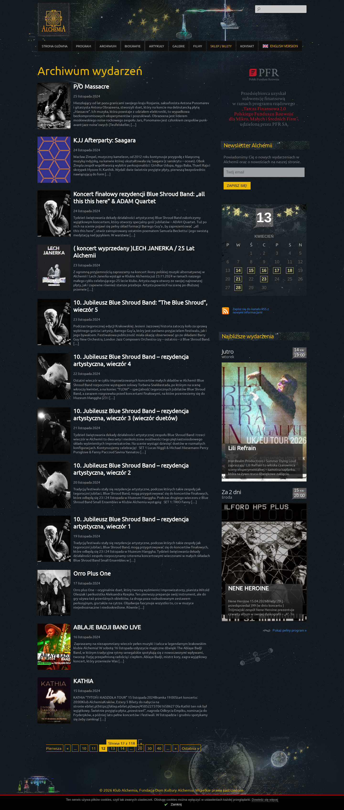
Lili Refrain (242, 447)
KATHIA (83, 680)
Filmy (197, 46)
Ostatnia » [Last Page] (190, 748)
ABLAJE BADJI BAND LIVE (107, 627)
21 (238, 279)
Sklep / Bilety (221, 46)
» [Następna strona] (176, 748)
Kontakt (247, 46)
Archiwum (108, 46)
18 (289, 270)
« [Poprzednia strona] (68, 748)
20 (140, 748)
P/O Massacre (91, 86)
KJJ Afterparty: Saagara (104, 140)
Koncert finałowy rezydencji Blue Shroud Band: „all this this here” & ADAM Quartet (139, 197)
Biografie (132, 46)
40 (159, 748)
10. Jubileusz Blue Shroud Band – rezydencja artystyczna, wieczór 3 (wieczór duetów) (131, 414)
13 (113, 748)
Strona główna (55, 46)
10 (84, 748)
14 (122, 748)
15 (251, 270)
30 (149, 748)
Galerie (178, 46)
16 (264, 270)
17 (276, 270)
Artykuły (156, 46)
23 (264, 279)
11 (93, 748)
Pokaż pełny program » (289, 630)
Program (83, 46)
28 (238, 287)
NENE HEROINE (248, 588)
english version (280, 46)
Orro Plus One (92, 573)
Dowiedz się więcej (265, 799)
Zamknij (176, 804)
